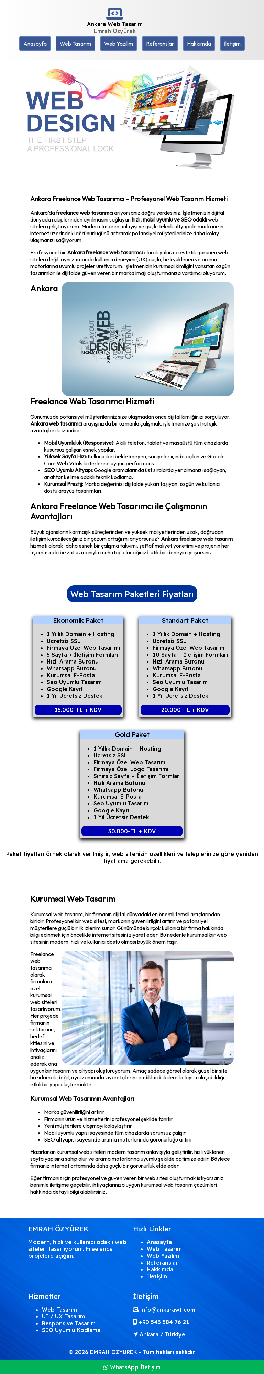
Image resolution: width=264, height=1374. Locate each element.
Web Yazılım (118, 43)
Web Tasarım (75, 43)
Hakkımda (199, 43)
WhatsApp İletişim (132, 1367)
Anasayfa (35, 43)
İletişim (232, 43)
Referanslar (160, 43)
